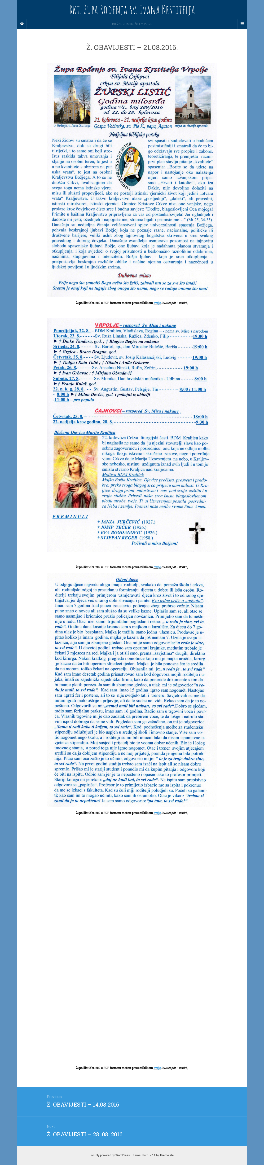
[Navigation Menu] (242, 24)
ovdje (157, 303)
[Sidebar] (22, 24)
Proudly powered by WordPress (110, 1155)
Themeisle (167, 1155)
